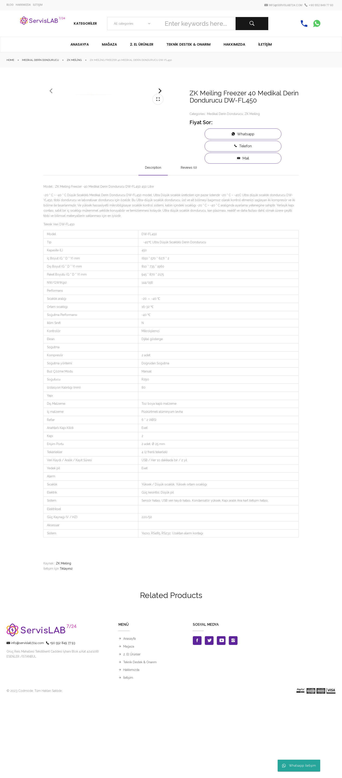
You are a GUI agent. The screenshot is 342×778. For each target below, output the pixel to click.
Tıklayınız (66, 646)
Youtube (221, 718)
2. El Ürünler (131, 731)
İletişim (128, 755)
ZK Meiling (74, 60)
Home (10, 60)
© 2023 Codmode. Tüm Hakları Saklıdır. (34, 768)
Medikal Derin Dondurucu (40, 60)
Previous (51, 138)
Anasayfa (129, 716)
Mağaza (128, 724)
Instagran (233, 718)
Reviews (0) (189, 245)
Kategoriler (85, 23)
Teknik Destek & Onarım (140, 739)
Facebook (197, 718)
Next (160, 138)
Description (153, 245)
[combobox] (131, 23)
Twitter (209, 718)
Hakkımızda (131, 747)
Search (252, 23)
